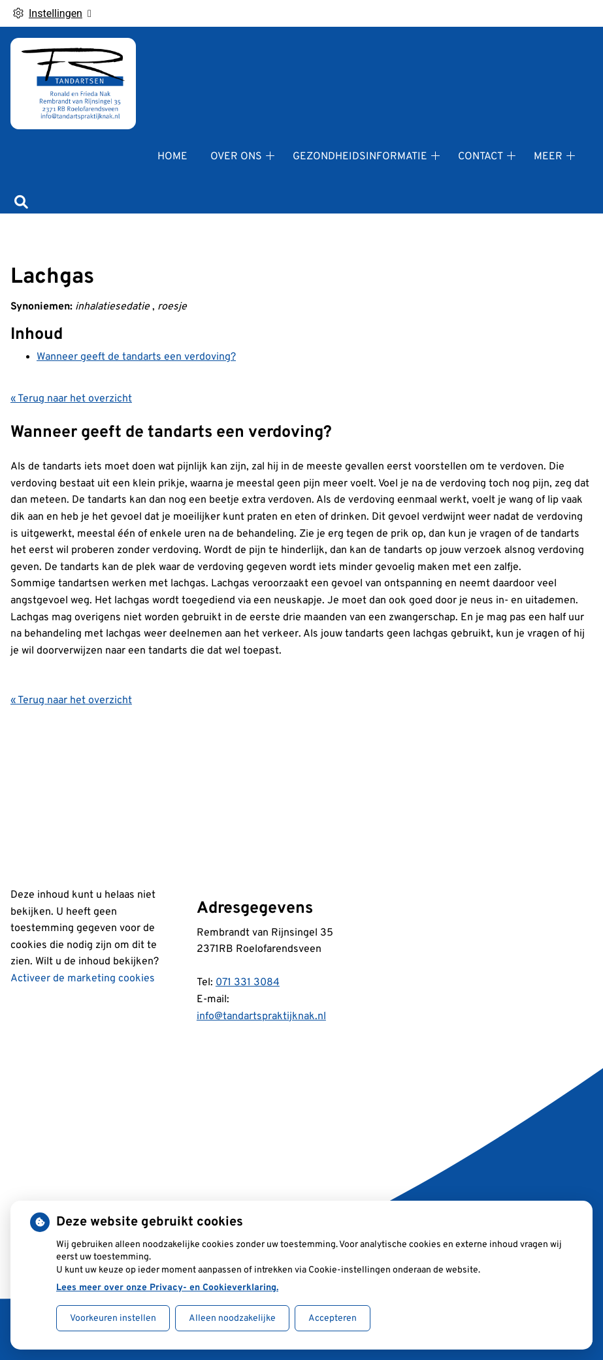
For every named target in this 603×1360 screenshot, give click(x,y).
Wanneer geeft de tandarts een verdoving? (136, 357)
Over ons (236, 156)
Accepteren (332, 1318)
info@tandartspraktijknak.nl (261, 1016)
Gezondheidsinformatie (360, 156)
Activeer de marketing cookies (82, 978)
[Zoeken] (21, 204)
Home (172, 156)
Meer (548, 156)
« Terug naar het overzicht (71, 398)
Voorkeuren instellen (113, 1318)
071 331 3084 (248, 982)
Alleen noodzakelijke (232, 1318)
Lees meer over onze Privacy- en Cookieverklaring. (167, 1287)
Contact (480, 156)
